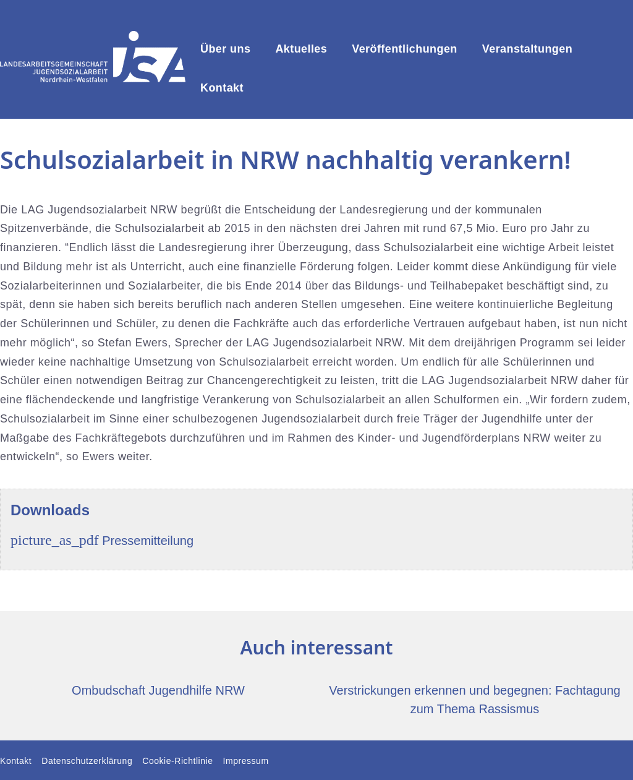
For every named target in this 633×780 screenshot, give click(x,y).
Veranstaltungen (527, 49)
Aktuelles (301, 49)
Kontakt (222, 88)
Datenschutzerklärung (86, 761)
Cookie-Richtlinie (177, 761)
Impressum (246, 761)
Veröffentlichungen (404, 49)
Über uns (225, 49)
